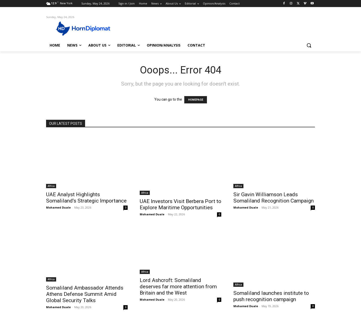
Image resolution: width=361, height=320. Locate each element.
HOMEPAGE (195, 99)
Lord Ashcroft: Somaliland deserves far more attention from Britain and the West (178, 286)
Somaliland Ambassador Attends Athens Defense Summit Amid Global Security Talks (84, 294)
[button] (309, 45)
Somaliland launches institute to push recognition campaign (271, 296)
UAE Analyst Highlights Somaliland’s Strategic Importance (86, 197)
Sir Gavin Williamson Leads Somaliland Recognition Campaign (273, 197)
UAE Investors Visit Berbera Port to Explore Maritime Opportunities (180, 204)
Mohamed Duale (58, 207)
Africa (51, 186)
